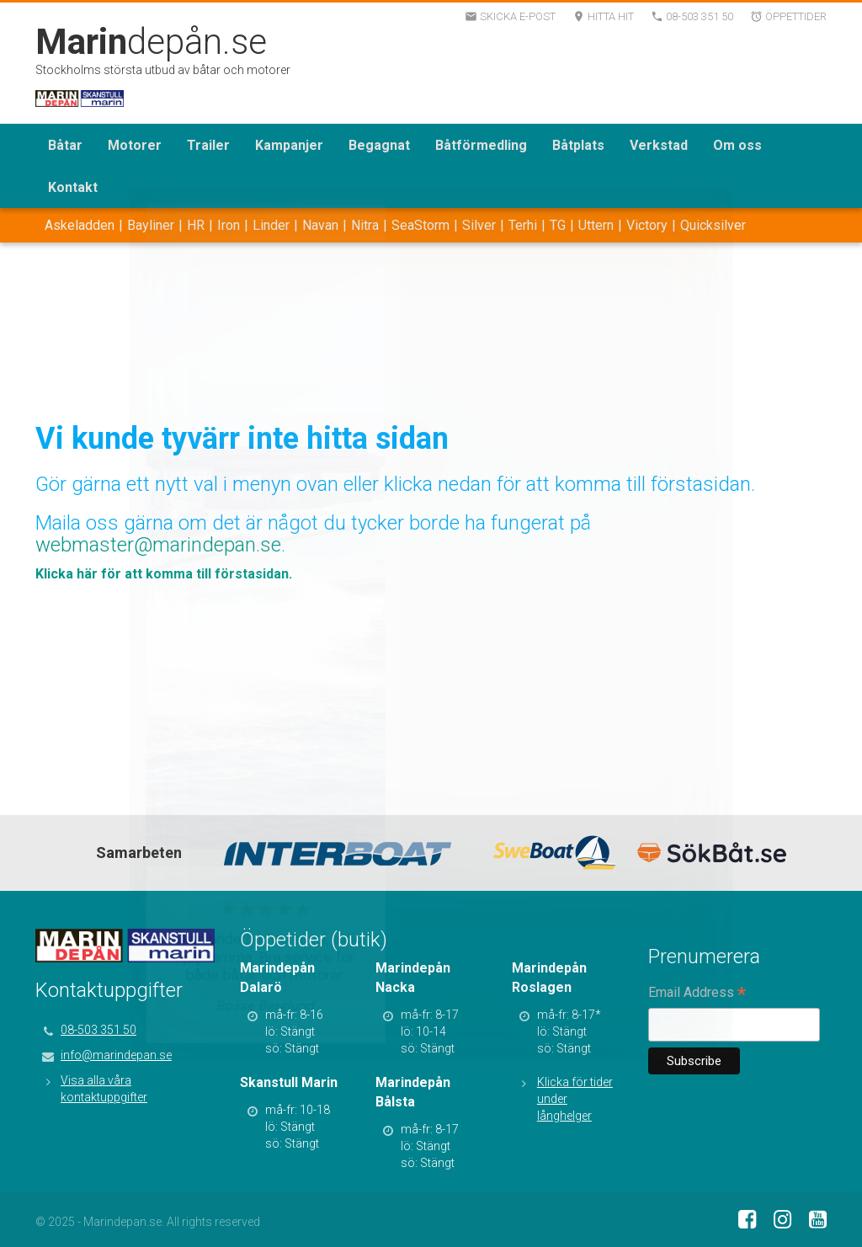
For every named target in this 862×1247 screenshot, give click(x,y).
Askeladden (79, 225)
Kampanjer (289, 145)
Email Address (697, 994)
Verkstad (659, 145)
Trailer (208, 145)
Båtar (65, 145)
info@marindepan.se (116, 1055)
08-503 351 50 (98, 1030)
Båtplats (578, 145)
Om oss (737, 145)
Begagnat (379, 145)
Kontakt (73, 187)
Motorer (135, 145)
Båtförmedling (481, 145)
